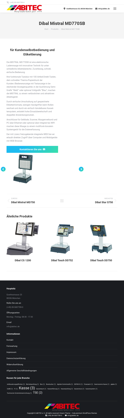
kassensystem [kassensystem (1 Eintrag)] (91, 389)
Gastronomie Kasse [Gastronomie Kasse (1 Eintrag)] (101, 384)
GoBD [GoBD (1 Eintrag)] (10, 389)
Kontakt (10, 340)
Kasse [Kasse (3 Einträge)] (27, 388)
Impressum (11, 352)
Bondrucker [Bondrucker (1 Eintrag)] (51, 384)
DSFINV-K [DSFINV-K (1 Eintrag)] (78, 384)
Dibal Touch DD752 (62, 260)
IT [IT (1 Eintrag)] (16, 389)
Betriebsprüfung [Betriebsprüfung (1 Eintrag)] (32, 384)
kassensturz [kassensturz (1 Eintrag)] (79, 389)
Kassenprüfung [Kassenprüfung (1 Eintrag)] (67, 389)
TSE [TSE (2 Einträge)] (37, 392)
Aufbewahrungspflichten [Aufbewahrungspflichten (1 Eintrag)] (16, 384)
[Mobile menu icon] (114, 8)
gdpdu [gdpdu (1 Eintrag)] (114, 384)
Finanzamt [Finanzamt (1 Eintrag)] (88, 384)
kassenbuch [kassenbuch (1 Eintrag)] (41, 389)
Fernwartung (12, 346)
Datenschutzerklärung (16, 358)
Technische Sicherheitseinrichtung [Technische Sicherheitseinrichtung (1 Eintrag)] (19, 393)
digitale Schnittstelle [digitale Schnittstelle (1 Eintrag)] (65, 384)
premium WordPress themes (86, 413)
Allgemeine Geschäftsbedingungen (22, 370)
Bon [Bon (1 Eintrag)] (42, 384)
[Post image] (23, 239)
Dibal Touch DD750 (101, 260)
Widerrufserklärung (15, 364)
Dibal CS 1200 (23, 260)
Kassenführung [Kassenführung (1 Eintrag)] (54, 389)
